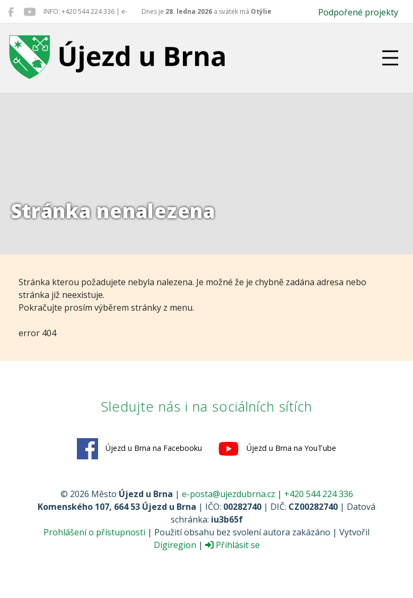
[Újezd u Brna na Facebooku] (11, 11)
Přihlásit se (232, 545)
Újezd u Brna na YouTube (277, 448)
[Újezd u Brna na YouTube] (29, 11)
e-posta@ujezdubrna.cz (228, 494)
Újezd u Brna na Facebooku (139, 448)
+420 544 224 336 (318, 494)
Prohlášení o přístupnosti (94, 532)
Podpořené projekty (358, 12)
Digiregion (175, 545)
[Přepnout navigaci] (390, 58)
